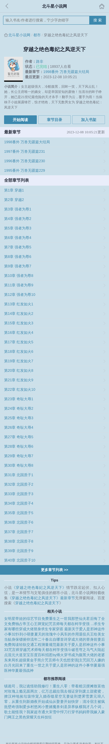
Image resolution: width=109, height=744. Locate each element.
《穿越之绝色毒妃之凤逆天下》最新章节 (41, 598)
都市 (37, 35)
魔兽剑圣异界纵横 (68, 707)
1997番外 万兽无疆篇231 (24, 152)
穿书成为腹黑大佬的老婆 (84, 655)
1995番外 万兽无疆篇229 (24, 170)
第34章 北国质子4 (18, 503)
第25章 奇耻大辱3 (18, 418)
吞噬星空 (54, 696)
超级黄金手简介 (32, 660)
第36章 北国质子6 (18, 522)
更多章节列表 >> (54, 570)
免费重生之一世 (54, 619)
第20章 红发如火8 (18, 371)
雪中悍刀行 (62, 712)
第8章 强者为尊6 (17, 257)
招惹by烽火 (54, 655)
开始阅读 (20, 120)
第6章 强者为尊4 (17, 238)
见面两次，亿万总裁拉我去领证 (49, 691)
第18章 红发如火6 (18, 352)
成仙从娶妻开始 (58, 702)
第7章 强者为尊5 (17, 247)
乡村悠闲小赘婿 (39, 707)
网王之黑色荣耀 (21, 717)
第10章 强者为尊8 (18, 276)
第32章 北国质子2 (18, 484)
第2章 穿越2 (14, 200)
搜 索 (97, 20)
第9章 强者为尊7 (17, 266)
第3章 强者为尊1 (17, 209)
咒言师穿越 (17, 650)
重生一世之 (35, 665)
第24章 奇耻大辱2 (18, 408)
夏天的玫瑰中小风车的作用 (56, 634)
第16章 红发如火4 (18, 333)
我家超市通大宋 (39, 712)
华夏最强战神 (22, 671)
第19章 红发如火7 (18, 361)
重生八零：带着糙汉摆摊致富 (77, 686)
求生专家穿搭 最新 (56, 629)
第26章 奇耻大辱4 (18, 427)
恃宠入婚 (39, 696)
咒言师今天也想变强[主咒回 (67, 660)
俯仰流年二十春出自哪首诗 (45, 639)
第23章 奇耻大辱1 (18, 399)
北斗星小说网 (19, 35)
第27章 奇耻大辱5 (18, 437)
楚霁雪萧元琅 (89, 696)
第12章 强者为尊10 (19, 295)
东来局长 (11, 660)
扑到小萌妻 (25, 634)
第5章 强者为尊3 (17, 228)
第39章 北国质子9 (18, 551)
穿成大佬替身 (30, 629)
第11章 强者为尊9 (18, 285)
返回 (7, 6)
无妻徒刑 (70, 696)
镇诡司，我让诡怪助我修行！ (28, 686)
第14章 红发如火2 (18, 314)
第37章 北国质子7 (18, 532)
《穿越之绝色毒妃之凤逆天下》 (39, 588)
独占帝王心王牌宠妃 (32, 624)
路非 (39, 62)
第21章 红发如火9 (18, 380)
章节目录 (54, 120)
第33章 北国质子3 (18, 494)
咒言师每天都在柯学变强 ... (71, 624)
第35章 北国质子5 (18, 513)
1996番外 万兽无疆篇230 (24, 161)
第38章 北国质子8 (18, 541)
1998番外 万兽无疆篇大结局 (66, 72)
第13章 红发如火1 (18, 304)
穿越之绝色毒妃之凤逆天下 (37, 603)
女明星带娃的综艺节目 (22, 619)
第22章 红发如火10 (19, 390)
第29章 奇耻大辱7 (18, 456)
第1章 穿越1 (14, 190)
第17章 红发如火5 (18, 342)
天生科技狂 (43, 717)
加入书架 (88, 120)
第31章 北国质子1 (18, 475)
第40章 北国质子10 (19, 560)
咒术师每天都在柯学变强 (47, 650)
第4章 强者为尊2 (17, 219)
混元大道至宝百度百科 (26, 655)
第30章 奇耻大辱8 (18, 465)
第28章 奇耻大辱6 (18, 446)
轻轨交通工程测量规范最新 (41, 645)
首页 (102, 6)
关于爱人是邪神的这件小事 (67, 665)
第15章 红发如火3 (18, 323)
